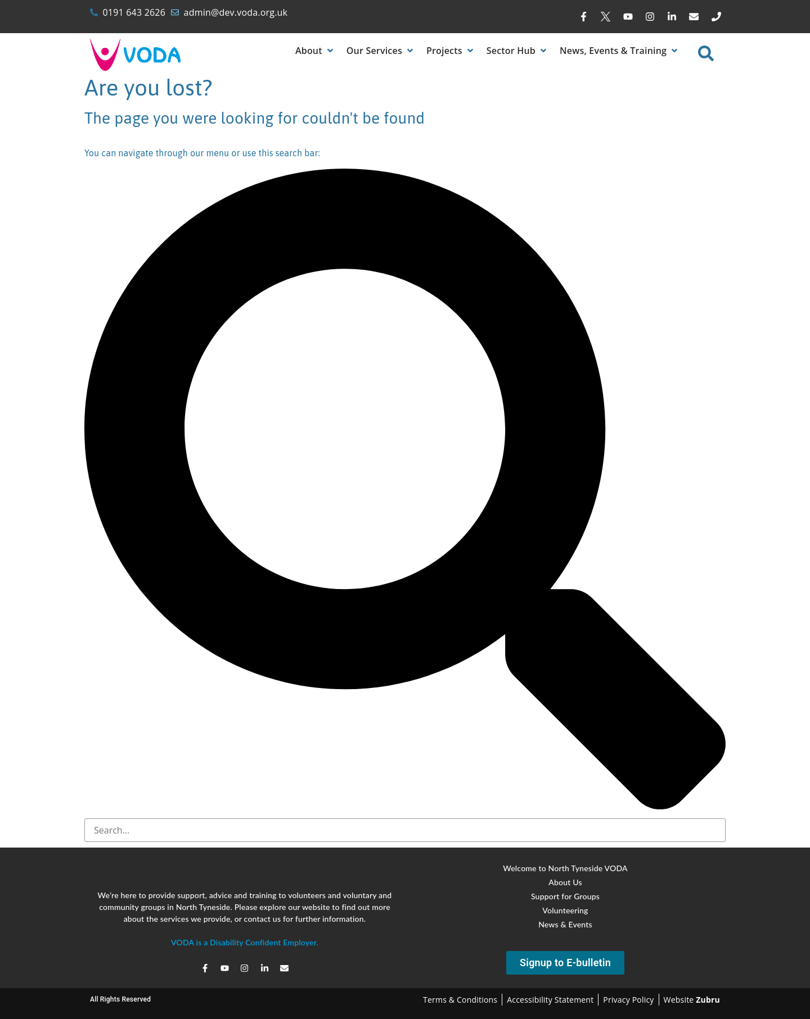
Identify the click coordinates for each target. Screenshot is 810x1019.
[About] (315, 50)
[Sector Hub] (517, 50)
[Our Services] (381, 50)
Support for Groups (565, 896)
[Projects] (451, 50)
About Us (565, 882)
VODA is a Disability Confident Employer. (244, 942)
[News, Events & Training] (619, 50)
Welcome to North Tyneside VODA (565, 868)
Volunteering (565, 910)
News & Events (565, 924)
